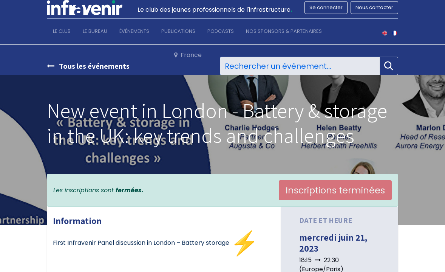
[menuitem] (62, 33)
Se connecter (326, 7)
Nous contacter (374, 7)
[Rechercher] (388, 66)
